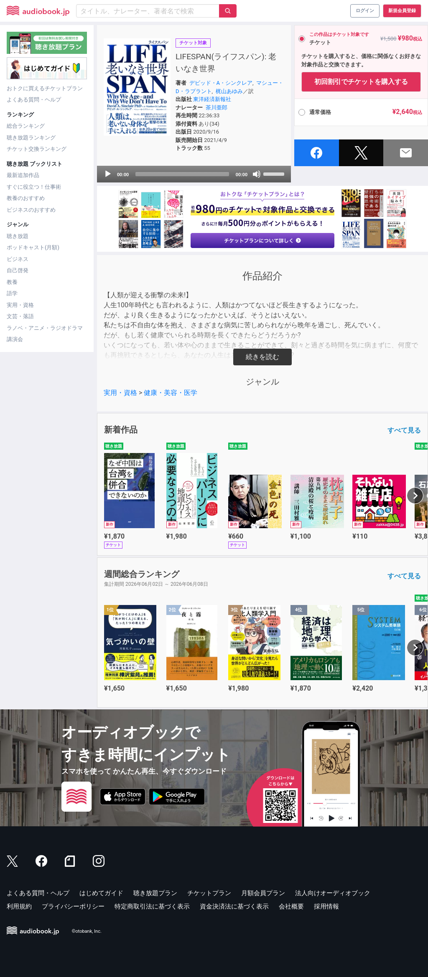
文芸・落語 (20, 316)
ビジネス (17, 259)
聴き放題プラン (155, 893)
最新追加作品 (23, 175)
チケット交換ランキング (36, 149)
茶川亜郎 (216, 107)
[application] (194, 174)
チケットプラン (209, 893)
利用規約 (19, 906)
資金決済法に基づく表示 (234, 906)
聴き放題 (17, 236)
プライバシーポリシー (73, 906)
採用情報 (326, 906)
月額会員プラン (263, 893)
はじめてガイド (101, 893)
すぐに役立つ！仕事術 (34, 187)
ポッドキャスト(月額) (33, 247)
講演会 (15, 339)
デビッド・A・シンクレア (220, 83)
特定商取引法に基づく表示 (152, 906)
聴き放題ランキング (31, 137)
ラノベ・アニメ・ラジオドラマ (45, 328)
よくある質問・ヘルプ (34, 99)
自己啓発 (17, 270)
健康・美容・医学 (170, 393)
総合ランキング (26, 126)
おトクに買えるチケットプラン (45, 88)
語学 (12, 293)
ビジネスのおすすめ (31, 210)
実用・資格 (20, 305)
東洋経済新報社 (212, 99)
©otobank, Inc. (87, 931)
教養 (12, 282)
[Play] (108, 174)
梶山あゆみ (229, 91)
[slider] (182, 174)
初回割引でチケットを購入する (361, 82)
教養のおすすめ (26, 198)
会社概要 (291, 906)
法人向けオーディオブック (332, 893)
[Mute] (256, 174)
